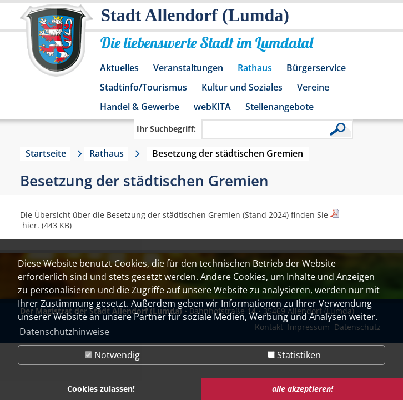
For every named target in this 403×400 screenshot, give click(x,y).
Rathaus (255, 68)
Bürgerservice (316, 68)
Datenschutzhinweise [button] (64, 332)
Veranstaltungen (188, 68)
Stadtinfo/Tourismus (143, 87)
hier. (30, 225)
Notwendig (112, 355)
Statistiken (294, 355)
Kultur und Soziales (242, 87)
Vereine (313, 87)
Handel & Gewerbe (139, 107)
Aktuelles (119, 68)
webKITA (212, 107)
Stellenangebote (279, 107)
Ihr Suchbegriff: (166, 128)
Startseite (46, 153)
